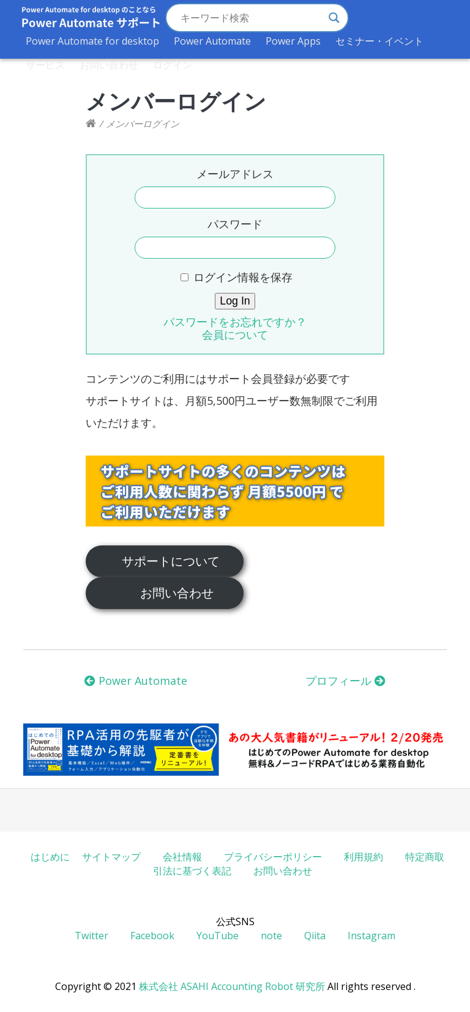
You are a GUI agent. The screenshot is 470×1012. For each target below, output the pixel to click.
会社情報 (182, 856)
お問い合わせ (109, 65)
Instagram (371, 935)
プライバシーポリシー (273, 856)
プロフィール (345, 680)
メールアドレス (235, 173)
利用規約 (363, 856)
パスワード (235, 223)
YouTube (217, 935)
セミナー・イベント (379, 41)
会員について (235, 334)
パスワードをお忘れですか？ (235, 321)
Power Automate (212, 41)
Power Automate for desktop (92, 41)
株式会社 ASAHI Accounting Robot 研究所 (232, 986)
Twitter (91, 935)
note (271, 935)
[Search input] (252, 17)
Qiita (315, 935)
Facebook (152, 935)
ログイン (172, 65)
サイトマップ (111, 856)
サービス (45, 65)
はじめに (50, 856)
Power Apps (293, 41)
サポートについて (171, 560)
